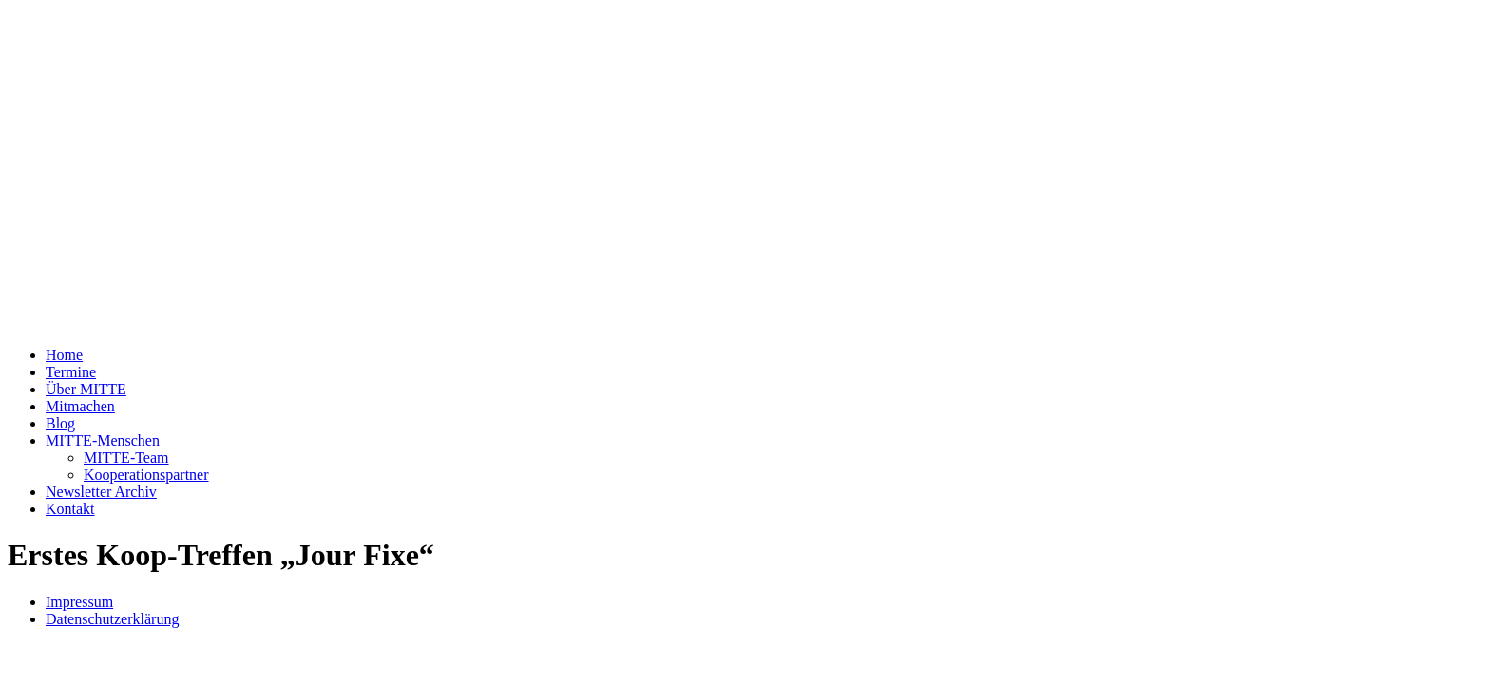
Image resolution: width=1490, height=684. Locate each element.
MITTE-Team (126, 457)
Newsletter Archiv (101, 492)
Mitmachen (80, 406)
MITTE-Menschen (103, 440)
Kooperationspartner (146, 474)
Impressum (79, 602)
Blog (60, 423)
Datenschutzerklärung (112, 619)
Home (64, 355)
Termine (71, 372)
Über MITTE (86, 389)
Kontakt (70, 509)
